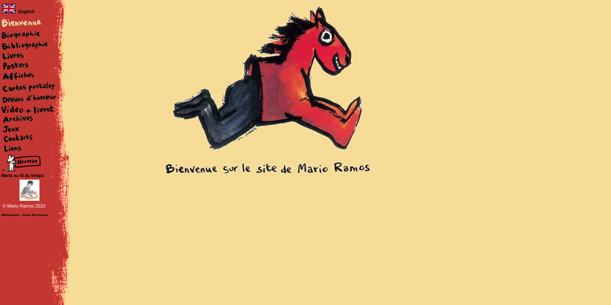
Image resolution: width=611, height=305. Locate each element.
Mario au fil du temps (22, 175)
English (18, 11)
